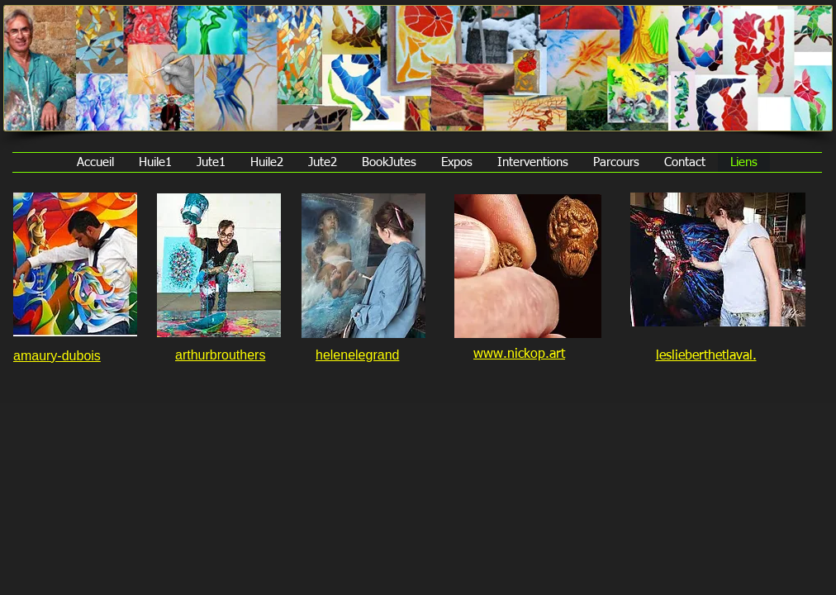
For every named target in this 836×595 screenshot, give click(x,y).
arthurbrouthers (220, 355)
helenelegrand (357, 355)
